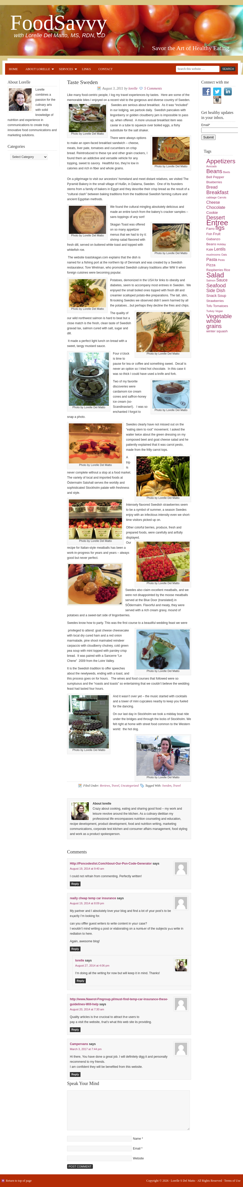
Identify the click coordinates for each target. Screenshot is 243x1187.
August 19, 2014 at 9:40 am (87, 868)
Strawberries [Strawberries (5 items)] (215, 301)
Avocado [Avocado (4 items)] (211, 166)
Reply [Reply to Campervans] (75, 1074)
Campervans (79, 1044)
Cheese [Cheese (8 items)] (213, 202)
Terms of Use (232, 1180)
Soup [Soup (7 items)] (221, 296)
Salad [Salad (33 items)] (215, 275)
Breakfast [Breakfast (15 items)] (217, 192)
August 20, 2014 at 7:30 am (87, 1009)
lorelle (132, 88)
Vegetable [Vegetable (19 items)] (219, 316)
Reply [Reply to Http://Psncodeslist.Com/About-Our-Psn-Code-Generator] (75, 883)
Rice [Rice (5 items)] (227, 270)
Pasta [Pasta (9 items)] (211, 259)
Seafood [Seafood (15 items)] (216, 285)
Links (86, 69)
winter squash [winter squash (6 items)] (217, 331)
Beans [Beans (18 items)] (214, 171)
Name (137, 1138)
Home (13, 69)
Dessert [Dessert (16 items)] (215, 218)
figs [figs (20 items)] (220, 227)
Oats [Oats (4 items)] (224, 254)
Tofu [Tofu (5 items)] (209, 306)
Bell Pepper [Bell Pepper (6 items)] (215, 177)
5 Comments (153, 88)
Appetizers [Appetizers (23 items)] (220, 161)
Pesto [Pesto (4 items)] (221, 259)
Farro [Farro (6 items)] (210, 229)
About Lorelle (38, 69)
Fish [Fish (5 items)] (209, 234)
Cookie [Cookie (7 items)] (212, 213)
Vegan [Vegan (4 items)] (219, 311)
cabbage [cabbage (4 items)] (211, 197)
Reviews (105, 785)
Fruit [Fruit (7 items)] (216, 234)
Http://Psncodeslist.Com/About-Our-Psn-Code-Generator (111, 863)
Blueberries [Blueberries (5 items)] (214, 182)
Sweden (167, 785)
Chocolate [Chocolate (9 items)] (215, 207)
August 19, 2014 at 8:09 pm (87, 903)
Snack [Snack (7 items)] (211, 296)
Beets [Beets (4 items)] (226, 172)
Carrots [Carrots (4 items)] (221, 197)
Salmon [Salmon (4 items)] (210, 280)
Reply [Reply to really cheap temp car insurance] (75, 948)
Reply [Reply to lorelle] (80, 980)
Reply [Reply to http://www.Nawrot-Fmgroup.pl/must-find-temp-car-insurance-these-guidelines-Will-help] (75, 1029)
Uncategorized (130, 785)
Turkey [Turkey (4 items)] (210, 311)
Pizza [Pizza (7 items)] (210, 265)
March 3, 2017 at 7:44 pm (86, 1049)
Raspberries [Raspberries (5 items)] (214, 270)
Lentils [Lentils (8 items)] (220, 249)
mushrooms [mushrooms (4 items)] (213, 254)
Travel (115, 785)
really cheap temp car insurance (93, 898)
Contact (105, 69)
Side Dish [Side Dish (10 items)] (215, 290)
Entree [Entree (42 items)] (217, 222)
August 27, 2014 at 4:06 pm (92, 965)
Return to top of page (19, 1180)
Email (136, 1148)
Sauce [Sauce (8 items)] (221, 280)
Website (138, 1158)
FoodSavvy (58, 22)
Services (66, 69)
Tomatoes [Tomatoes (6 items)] (220, 306)
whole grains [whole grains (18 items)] (214, 323)
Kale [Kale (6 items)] (209, 249)
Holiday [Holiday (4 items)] (221, 244)
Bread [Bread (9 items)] (212, 187)
